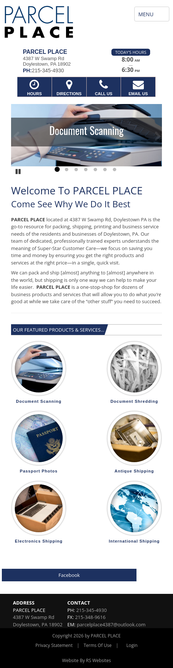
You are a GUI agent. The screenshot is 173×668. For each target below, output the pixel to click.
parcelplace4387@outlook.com (111, 624)
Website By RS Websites (86, 660)
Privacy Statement (54, 645)
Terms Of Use (98, 645)
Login (132, 645)
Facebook (69, 575)
